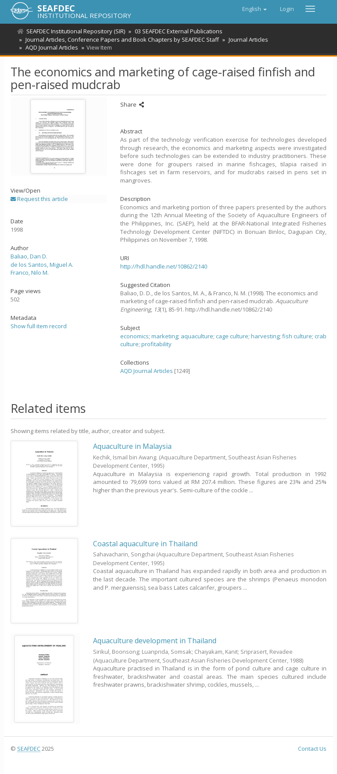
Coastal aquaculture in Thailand (145, 543)
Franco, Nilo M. (30, 272)
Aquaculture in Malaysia (132, 446)
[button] (254, 9)
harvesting (265, 336)
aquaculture (197, 336)
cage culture (232, 336)
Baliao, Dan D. (29, 256)
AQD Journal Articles (50, 47)
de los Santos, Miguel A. (42, 265)
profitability (156, 344)
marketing (164, 336)
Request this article (39, 199)
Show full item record (39, 326)
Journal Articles (245, 39)
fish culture (297, 336)
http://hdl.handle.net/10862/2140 (163, 266)
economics (134, 336)
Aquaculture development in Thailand (154, 640)
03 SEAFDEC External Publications (177, 31)
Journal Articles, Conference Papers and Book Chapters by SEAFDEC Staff (121, 39)
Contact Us (312, 748)
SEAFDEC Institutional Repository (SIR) (75, 31)
